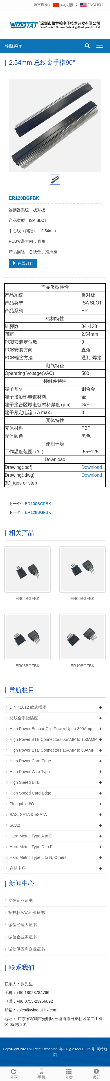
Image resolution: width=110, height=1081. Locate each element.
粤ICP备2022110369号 (77, 1049)
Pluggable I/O (22, 803)
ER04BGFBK (27, 598)
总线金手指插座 (24, 718)
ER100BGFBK (38, 503)
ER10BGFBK (82, 665)
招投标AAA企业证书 (26, 912)
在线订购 (23, 263)
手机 (41, 1073)
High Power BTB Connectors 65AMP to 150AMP (53, 739)
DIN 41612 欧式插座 (28, 707)
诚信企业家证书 (22, 937)
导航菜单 (13, 45)
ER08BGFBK (27, 665)
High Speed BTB (25, 782)
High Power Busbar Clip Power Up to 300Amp (51, 728)
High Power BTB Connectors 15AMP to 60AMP (52, 750)
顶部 (96, 1073)
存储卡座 (18, 868)
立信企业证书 (20, 900)
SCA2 (15, 825)
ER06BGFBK (82, 598)
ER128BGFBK (38, 512)
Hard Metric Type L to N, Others (38, 857)
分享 (14, 1073)
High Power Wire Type (30, 771)
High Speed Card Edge (30, 793)
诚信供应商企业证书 (26, 949)
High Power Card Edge (30, 761)
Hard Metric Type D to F (31, 846)
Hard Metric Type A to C (31, 836)
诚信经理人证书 (22, 924)
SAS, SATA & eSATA (28, 814)
